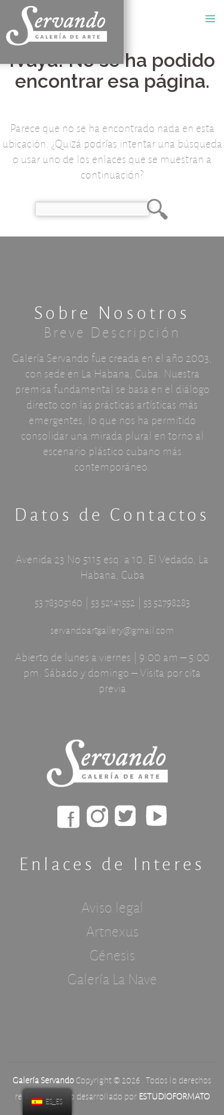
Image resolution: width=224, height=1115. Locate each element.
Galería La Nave (112, 979)
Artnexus (112, 931)
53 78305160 (58, 603)
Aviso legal (112, 908)
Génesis (112, 955)
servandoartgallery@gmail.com (112, 630)
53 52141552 (113, 603)
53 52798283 (166, 603)
